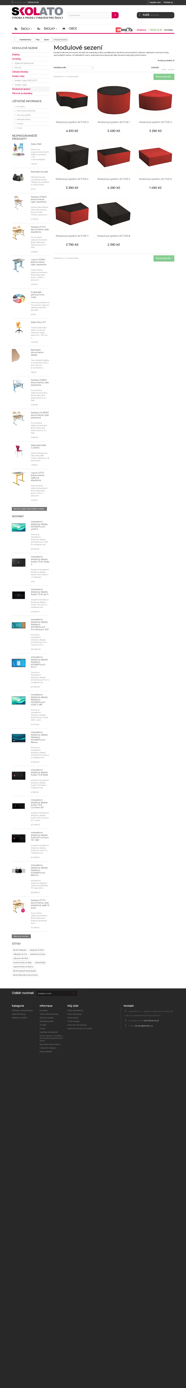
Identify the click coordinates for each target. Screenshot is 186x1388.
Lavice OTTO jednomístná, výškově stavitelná (37, 476)
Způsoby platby (23, 115)
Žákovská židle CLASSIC (38, 446)
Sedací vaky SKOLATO (26, 80)
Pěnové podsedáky (22, 93)
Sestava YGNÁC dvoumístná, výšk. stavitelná (40, 382)
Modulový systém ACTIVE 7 (72, 235)
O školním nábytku (48, 1048)
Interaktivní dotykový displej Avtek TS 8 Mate (39, 772)
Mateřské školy (18, 1014)
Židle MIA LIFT (38, 322)
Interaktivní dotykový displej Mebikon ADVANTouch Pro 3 (39, 662)
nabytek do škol (36, 950)
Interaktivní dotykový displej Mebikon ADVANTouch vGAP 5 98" (39, 699)
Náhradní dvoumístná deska (37, 352)
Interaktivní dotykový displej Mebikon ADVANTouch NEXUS (39, 870)
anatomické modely (22, 962)
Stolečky (16, 59)
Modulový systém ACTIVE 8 (113, 235)
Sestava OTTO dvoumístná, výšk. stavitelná (40, 229)
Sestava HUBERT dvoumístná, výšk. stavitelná (40, 415)
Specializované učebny (50, 1044)
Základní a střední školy (22, 1010)
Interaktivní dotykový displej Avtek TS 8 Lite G (39, 592)
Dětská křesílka (20, 71)
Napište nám (155, 2)
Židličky (16, 54)
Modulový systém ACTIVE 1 (114, 122)
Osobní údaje (73, 1021)
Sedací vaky (18, 76)
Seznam (171, 67)
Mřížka (164, 67)
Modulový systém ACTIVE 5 (114, 179)
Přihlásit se (168, 2)
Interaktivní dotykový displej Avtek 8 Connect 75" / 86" (40, 836)
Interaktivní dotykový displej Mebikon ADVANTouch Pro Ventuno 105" (40, 624)
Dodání (19, 124)
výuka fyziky (40, 962)
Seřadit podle (59, 67)
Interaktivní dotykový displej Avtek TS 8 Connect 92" (39, 804)
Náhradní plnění (23, 119)
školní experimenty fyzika (24, 971)
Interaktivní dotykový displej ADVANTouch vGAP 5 (39, 525)
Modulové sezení (21, 89)
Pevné (17, 67)
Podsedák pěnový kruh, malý (37, 294)
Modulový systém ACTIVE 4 (72, 179)
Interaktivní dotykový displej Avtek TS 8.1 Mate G (40, 560)
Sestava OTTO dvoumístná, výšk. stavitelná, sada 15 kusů (40, 904)
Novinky (18, 516)
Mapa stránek (46, 1051)
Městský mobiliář (19, 1018)
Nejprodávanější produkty (24, 137)
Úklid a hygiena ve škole (147, 990)
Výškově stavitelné (24, 63)
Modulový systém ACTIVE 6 (155, 179)
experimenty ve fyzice (23, 967)
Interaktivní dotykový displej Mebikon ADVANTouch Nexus (39, 737)
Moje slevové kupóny (77, 1025)
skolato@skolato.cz (144, 1026)
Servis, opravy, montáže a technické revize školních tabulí (51, 1038)
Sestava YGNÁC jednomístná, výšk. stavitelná (39, 199)
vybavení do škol (20, 958)
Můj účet (72, 1005)
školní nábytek (19, 950)
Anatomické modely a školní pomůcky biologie (114, 990)
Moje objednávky (75, 1010)
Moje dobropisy (74, 1014)
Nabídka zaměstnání (49, 1032)
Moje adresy (72, 1018)
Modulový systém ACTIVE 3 (72, 122)
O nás (19, 128)
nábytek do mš (20, 954)
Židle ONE (36, 144)
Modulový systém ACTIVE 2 (155, 122)
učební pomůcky (37, 954)
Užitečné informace (27, 101)
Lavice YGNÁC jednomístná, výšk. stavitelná (38, 262)
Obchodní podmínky (25, 111)
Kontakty (20, 106)
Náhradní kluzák (39, 171)
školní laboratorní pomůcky (25, 975)
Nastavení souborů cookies (79, 1028)
